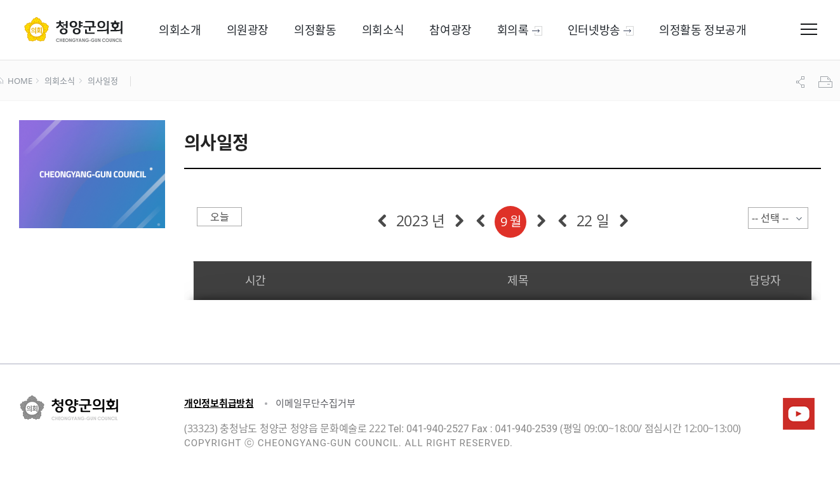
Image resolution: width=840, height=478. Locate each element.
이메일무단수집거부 (316, 403)
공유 (802, 82)
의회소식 (59, 81)
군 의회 (73, 29)
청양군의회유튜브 (799, 414)
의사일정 (102, 81)
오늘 (219, 217)
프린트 (827, 82)
